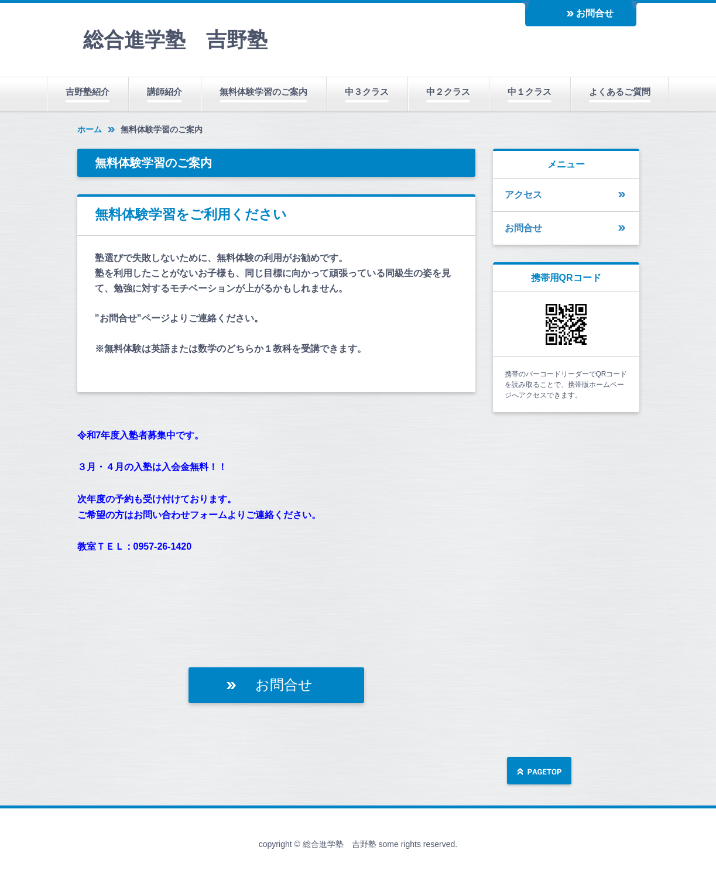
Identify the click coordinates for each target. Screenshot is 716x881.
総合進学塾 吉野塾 (175, 39)
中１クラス (529, 92)
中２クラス (448, 92)
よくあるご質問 (619, 92)
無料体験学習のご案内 (263, 92)
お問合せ (595, 13)
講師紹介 (164, 92)
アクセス (523, 195)
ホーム (89, 129)
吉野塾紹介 (87, 92)
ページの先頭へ (539, 772)
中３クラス (367, 92)
